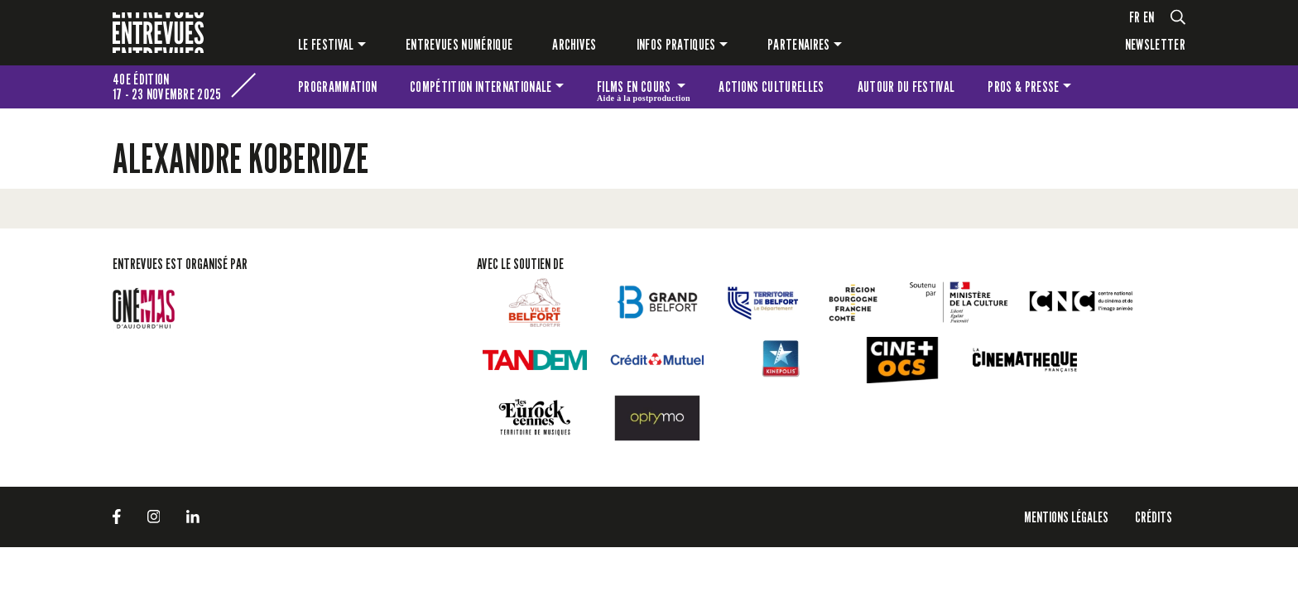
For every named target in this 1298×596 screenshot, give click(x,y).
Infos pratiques (676, 44)
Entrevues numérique (459, 44)
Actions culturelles (771, 86)
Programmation (337, 86)
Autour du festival (906, 86)
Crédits (1153, 517)
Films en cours (643, 89)
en (1149, 17)
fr (1135, 17)
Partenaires (798, 44)
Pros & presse (1023, 86)
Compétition (480, 86)
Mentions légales (1066, 517)
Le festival (326, 44)
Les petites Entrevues (1163, 86)
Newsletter (1155, 44)
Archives (574, 44)
